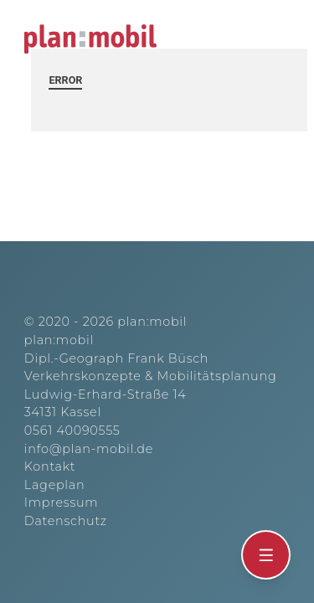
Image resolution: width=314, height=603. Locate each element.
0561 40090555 (72, 430)
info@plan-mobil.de (88, 448)
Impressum (61, 502)
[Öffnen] (266, 555)
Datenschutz (65, 520)
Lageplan (54, 484)
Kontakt (49, 466)
